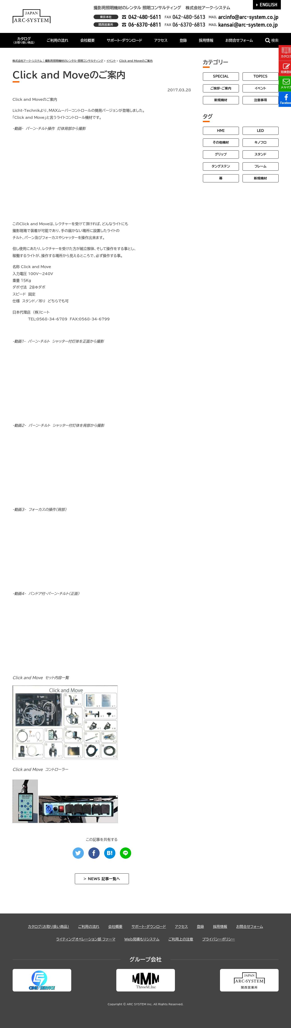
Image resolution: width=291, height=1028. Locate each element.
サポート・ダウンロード (124, 40)
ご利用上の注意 (181, 939)
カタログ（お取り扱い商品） (47, 926)
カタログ (24, 40)
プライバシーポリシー (219, 939)
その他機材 (221, 142)
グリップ (221, 154)
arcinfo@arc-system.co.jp (248, 16)
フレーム (260, 166)
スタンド (260, 154)
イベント (260, 88)
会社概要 (87, 40)
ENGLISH (266, 4)
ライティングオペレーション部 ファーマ (85, 939)
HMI (221, 130)
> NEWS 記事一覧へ (101, 879)
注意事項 (260, 100)
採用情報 (206, 40)
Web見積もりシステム (142, 939)
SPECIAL (221, 76)
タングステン (221, 166)
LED (260, 130)
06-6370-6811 (144, 24)
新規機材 (220, 100)
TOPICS (260, 76)
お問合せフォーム (239, 40)
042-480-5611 (144, 16)
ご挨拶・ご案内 (220, 88)
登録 (183, 40)
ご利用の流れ (57, 40)
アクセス (160, 40)
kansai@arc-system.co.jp (248, 24)
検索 (272, 40)
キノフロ (260, 142)
